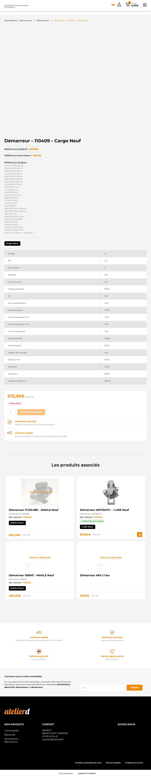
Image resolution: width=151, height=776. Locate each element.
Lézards (87, 772)
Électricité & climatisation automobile (16, 6)
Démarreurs (43, 20)
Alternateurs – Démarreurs (12, 739)
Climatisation (11, 729)
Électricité (9, 733)
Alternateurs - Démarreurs (18, 20)
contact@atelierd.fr (53, 738)
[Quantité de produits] (11, 411)
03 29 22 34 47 (50, 735)
